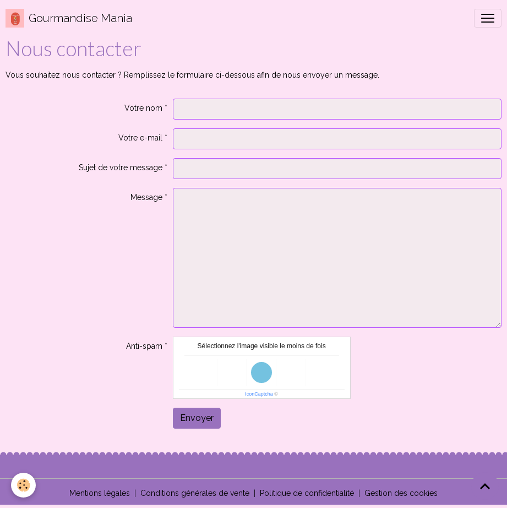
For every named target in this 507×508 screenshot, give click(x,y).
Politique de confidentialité (307, 493)
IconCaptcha (259, 394)
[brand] (69, 18)
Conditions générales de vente (194, 493)
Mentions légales (99, 493)
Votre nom (143, 108)
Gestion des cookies (401, 493)
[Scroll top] (485, 486)
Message (146, 197)
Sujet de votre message (120, 167)
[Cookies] (23, 485)
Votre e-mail (140, 137)
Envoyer (197, 418)
